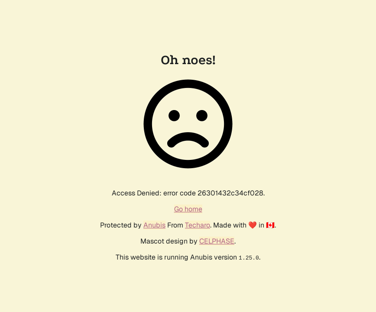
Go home (188, 209)
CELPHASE (216, 241)
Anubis (154, 225)
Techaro (197, 225)
